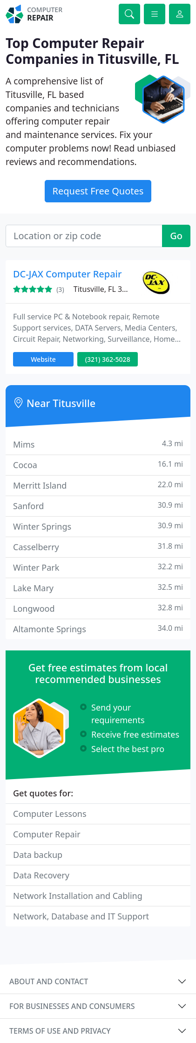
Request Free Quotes (98, 191)
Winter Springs (98, 526)
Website (43, 359)
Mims (98, 444)
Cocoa (98, 464)
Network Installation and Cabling (77, 895)
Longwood (98, 608)
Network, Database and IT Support (81, 916)
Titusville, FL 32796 (106, 289)
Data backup (37, 854)
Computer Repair (47, 834)
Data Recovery (41, 875)
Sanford (98, 505)
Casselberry (98, 547)
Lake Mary (98, 588)
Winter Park (98, 567)
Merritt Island (98, 485)
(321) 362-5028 (107, 359)
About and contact (48, 981)
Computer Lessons (50, 813)
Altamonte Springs (98, 629)
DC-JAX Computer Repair (67, 274)
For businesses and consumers (72, 1006)
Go (176, 235)
